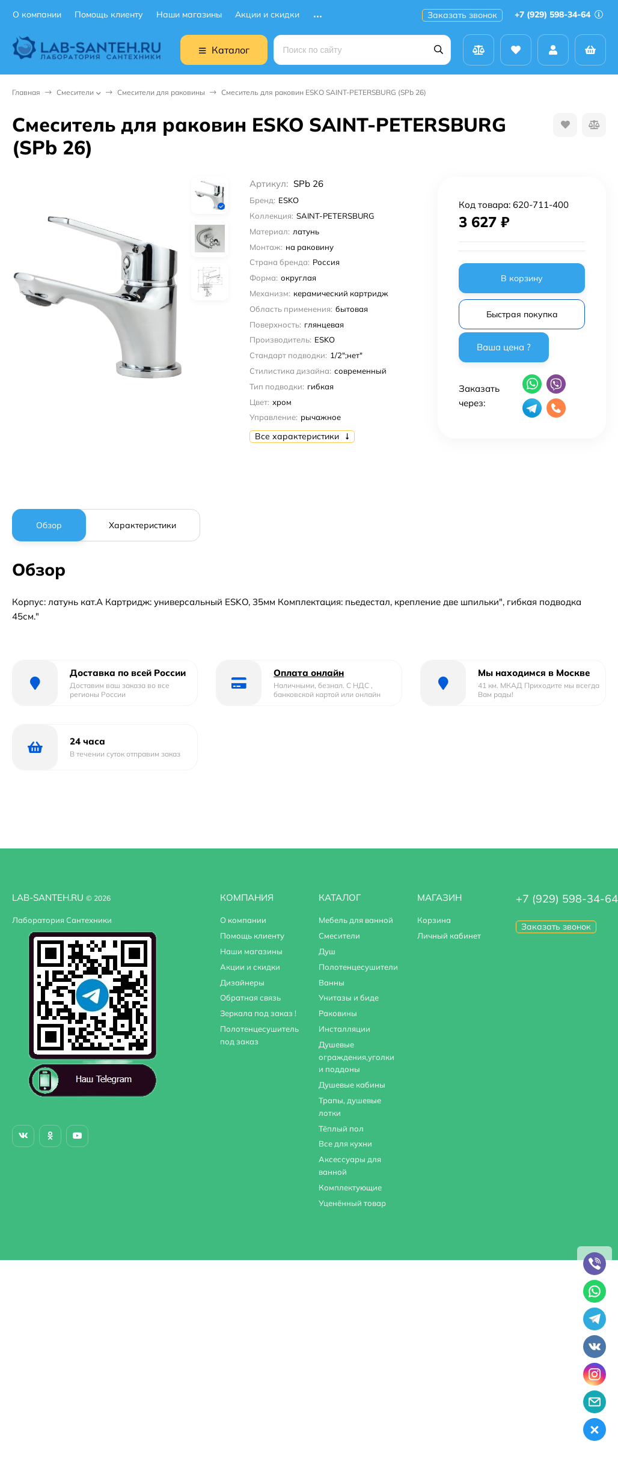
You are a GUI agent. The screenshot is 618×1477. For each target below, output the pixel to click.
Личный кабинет (449, 935)
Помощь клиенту (109, 15)
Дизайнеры (242, 982)
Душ (327, 951)
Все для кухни (345, 1143)
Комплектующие (350, 1187)
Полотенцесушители (358, 967)
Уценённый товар (352, 1203)
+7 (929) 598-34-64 (559, 14)
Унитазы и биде (349, 997)
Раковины (338, 1013)
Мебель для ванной (356, 920)
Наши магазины (189, 15)
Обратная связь (250, 997)
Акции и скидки (267, 15)
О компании (37, 15)
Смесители (75, 92)
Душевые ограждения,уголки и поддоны (356, 1057)
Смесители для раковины (161, 92)
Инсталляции (344, 1029)
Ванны (331, 982)
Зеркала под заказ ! (258, 1013)
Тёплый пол (341, 1128)
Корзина (434, 920)
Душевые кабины (352, 1084)
